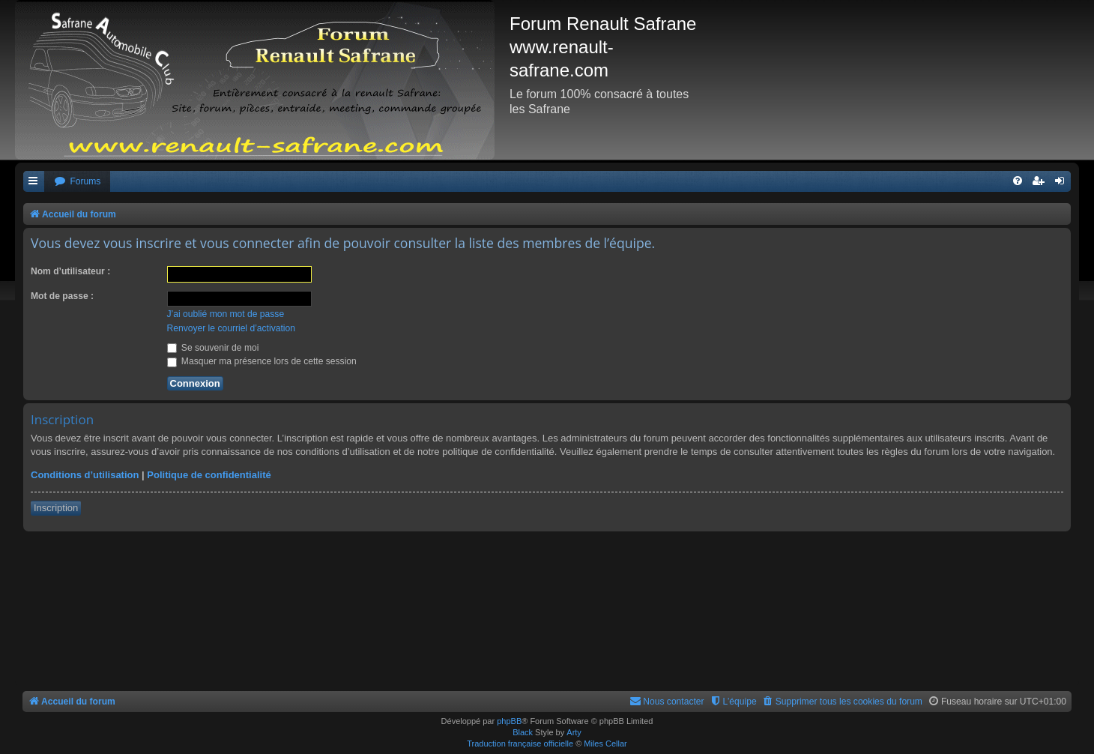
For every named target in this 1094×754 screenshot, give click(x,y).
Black (523, 732)
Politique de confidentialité (209, 474)
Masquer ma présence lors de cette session (262, 361)
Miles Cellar (605, 743)
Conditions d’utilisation (85, 474)
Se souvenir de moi (213, 348)
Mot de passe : (62, 296)
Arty (573, 732)
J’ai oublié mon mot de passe (226, 314)
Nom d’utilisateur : (70, 271)
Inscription (56, 507)
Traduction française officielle (520, 743)
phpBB (509, 721)
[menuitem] (77, 182)
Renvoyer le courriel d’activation (231, 328)
